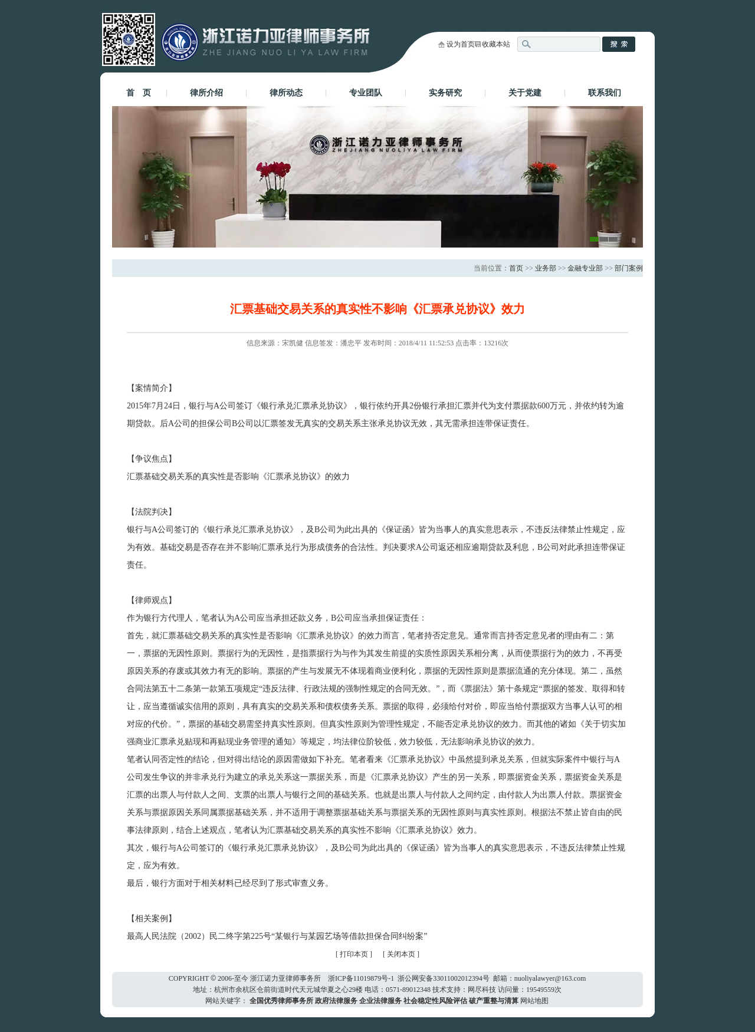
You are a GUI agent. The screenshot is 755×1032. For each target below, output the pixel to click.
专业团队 (365, 92)
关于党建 (524, 92)
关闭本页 (402, 954)
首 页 (138, 92)
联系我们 (604, 92)
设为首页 (461, 44)
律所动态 (286, 92)
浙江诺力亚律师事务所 (285, 978)
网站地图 (534, 1001)
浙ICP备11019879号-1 (361, 978)
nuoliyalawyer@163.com (550, 978)
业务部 (545, 268)
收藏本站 (496, 44)
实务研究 (445, 92)
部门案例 (629, 268)
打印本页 (354, 954)
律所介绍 (206, 92)
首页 (516, 268)
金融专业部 (585, 268)
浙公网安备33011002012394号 (444, 978)
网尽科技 (482, 989)
